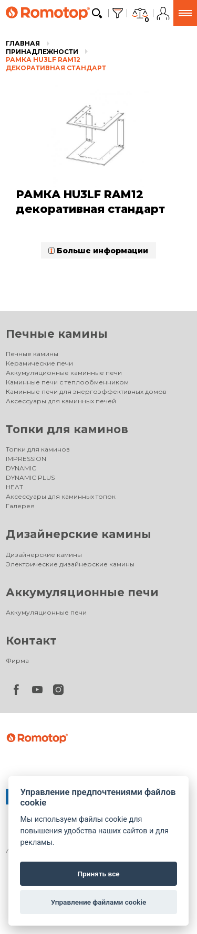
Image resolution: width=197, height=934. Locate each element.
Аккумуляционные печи (82, 592)
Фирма (17, 660)
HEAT (14, 487)
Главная (23, 43)
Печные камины (57, 333)
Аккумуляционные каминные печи (64, 373)
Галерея (20, 506)
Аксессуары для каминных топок (61, 496)
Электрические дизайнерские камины (70, 564)
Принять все (98, 873)
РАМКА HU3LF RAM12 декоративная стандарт (56, 64)
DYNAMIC (21, 468)
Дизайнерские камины (78, 534)
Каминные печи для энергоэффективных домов (86, 391)
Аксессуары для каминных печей (61, 401)
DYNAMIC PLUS (30, 477)
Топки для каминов (67, 429)
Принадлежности (42, 52)
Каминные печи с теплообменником (67, 382)
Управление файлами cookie (98, 902)
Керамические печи (39, 363)
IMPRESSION (26, 459)
